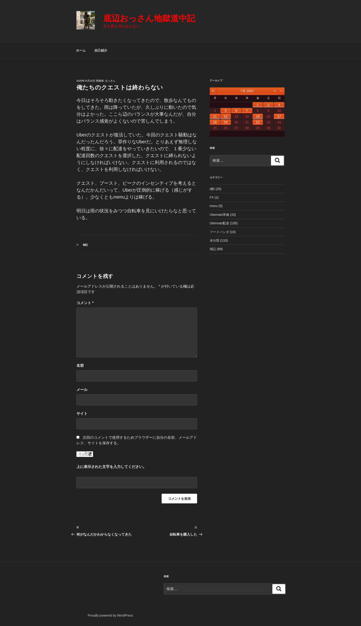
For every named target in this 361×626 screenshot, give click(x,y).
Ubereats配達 (219, 223)
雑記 (85, 244)
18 (215, 122)
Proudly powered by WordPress (110, 615)
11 (215, 116)
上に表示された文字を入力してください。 (111, 467)
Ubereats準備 (219, 214)
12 (225, 116)
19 (225, 122)
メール (81, 390)
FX (212, 197)
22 (257, 122)
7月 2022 (247, 91)
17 (279, 116)
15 (257, 116)
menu (214, 206)
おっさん (110, 80)
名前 (80, 365)
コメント (85, 303)
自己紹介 (100, 50)
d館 (212, 189)
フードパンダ (219, 232)
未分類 (214, 240)
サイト (81, 413)
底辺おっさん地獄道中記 (149, 18)
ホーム (81, 50)
